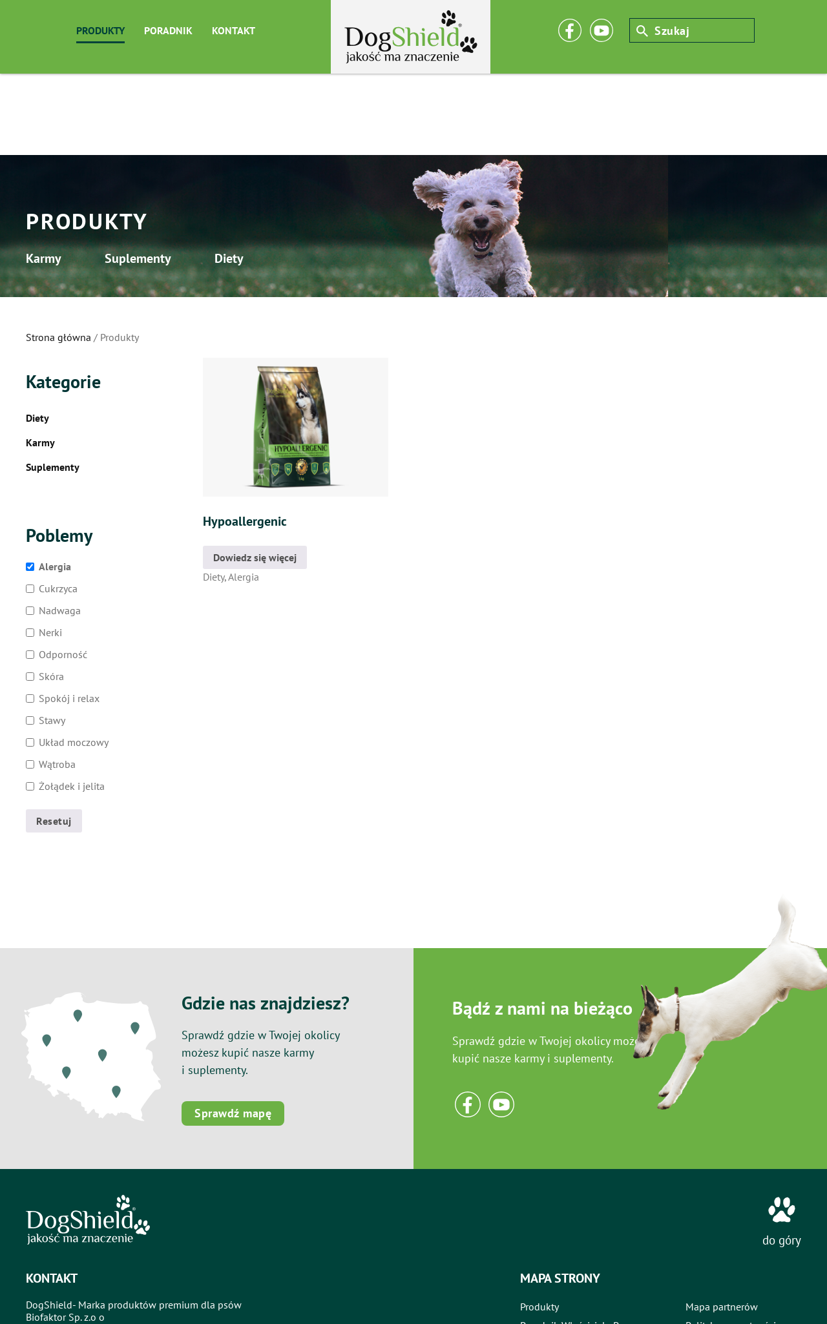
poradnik (168, 30)
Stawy (52, 638)
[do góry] (782, 1128)
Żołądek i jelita (72, 704)
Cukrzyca (58, 507)
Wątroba (57, 682)
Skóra (51, 594)
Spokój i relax (69, 616)
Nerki (50, 550)
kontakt (233, 30)
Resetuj (54, 739)
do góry (781, 1158)
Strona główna (58, 255)
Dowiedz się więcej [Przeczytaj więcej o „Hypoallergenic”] (255, 476)
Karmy (47, 177)
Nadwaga (60, 528)
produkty (100, 30)
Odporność (63, 572)
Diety (291, 177)
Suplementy (171, 177)
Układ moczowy (74, 660)
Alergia (55, 485)
